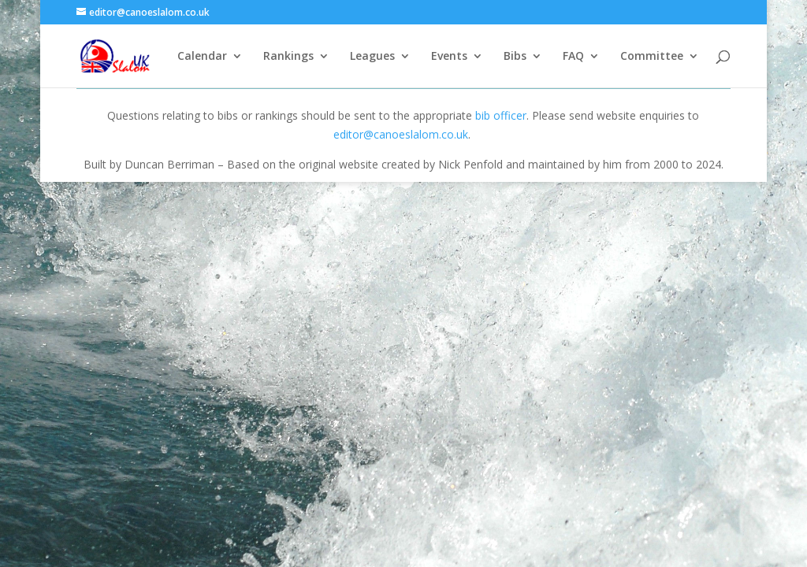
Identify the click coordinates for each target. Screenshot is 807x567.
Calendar (202, 56)
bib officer (500, 115)
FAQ (573, 56)
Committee (651, 56)
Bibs (515, 56)
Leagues (372, 56)
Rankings (288, 56)
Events (449, 56)
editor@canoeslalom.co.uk (400, 134)
